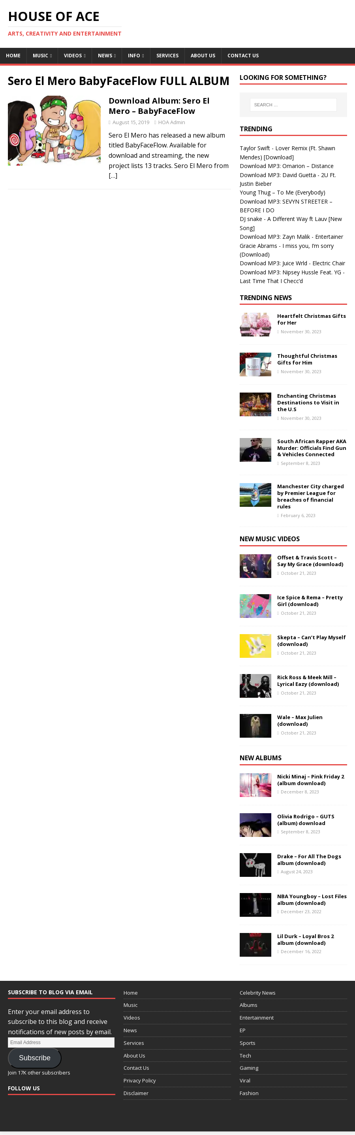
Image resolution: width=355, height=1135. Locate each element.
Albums (248, 1004)
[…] (113, 175)
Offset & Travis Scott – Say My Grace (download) (310, 561)
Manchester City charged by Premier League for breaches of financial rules (310, 496)
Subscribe (35, 1058)
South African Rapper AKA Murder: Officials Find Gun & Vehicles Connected (311, 448)
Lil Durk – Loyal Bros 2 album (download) (305, 939)
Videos (73, 55)
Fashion (249, 1093)
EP (243, 1030)
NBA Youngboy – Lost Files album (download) (312, 899)
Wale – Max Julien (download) (300, 720)
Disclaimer (136, 1093)
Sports (247, 1042)
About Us (203, 55)
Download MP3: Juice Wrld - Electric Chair (292, 263)
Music (40, 55)
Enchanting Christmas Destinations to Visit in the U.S (308, 402)
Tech (245, 1055)
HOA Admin (171, 122)
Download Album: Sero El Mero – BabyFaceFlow (159, 105)
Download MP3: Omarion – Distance (287, 166)
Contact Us (243, 55)
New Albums (261, 758)
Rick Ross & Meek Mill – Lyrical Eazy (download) (308, 680)
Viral (245, 1080)
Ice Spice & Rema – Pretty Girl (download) (310, 601)
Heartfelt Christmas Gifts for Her (311, 319)
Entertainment (257, 1017)
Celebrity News (258, 992)
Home (13, 55)
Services (167, 55)
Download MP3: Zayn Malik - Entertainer (291, 236)
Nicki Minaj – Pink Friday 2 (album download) (310, 780)
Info (134, 55)
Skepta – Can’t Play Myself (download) (311, 641)
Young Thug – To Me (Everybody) (282, 192)
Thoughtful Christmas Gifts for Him (307, 359)
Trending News (266, 297)
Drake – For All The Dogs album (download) (309, 860)
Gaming (249, 1067)
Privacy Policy (140, 1080)
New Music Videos (270, 538)
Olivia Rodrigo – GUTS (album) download (305, 820)
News (105, 55)
